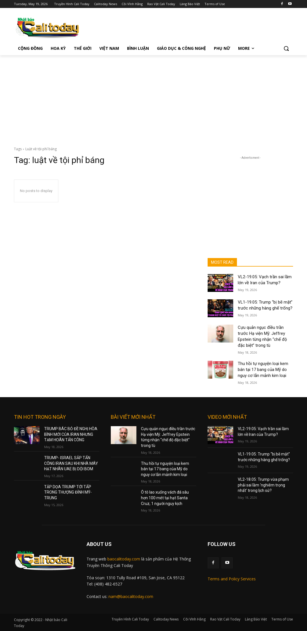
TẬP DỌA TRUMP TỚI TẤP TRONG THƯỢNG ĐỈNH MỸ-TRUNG (68, 492)
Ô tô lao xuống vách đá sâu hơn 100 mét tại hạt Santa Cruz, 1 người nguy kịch (165, 498)
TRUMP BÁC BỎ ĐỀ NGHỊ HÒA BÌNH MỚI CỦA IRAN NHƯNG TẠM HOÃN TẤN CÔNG (70, 434)
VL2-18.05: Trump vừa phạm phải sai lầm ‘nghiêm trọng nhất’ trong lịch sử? (263, 485)
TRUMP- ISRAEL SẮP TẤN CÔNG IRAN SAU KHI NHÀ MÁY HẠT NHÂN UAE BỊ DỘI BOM (71, 463)
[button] (286, 48)
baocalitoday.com (123, 559)
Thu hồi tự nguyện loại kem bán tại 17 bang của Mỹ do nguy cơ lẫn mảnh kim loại (263, 369)
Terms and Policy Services (232, 578)
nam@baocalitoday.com (131, 596)
